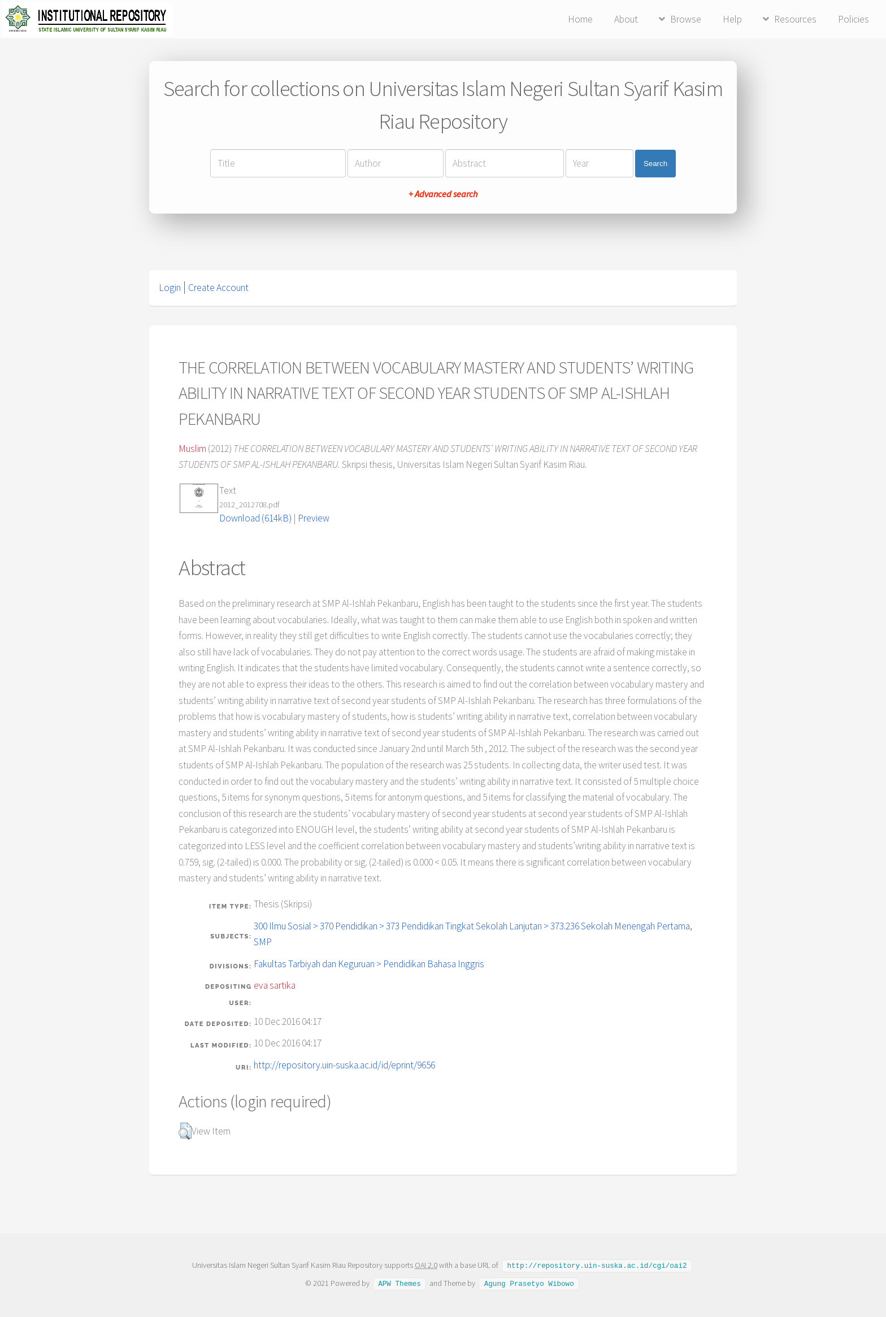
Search (655, 163)
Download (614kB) (255, 518)
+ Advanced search (443, 193)
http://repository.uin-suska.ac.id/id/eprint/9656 (344, 1065)
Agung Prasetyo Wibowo (529, 1282)
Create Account (218, 287)
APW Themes (399, 1282)
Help (732, 19)
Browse (685, 19)
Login (170, 287)
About (626, 19)
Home (580, 19)
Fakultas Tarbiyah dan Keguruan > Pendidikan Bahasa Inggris (369, 964)
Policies (853, 19)
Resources (795, 19)
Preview (313, 518)
